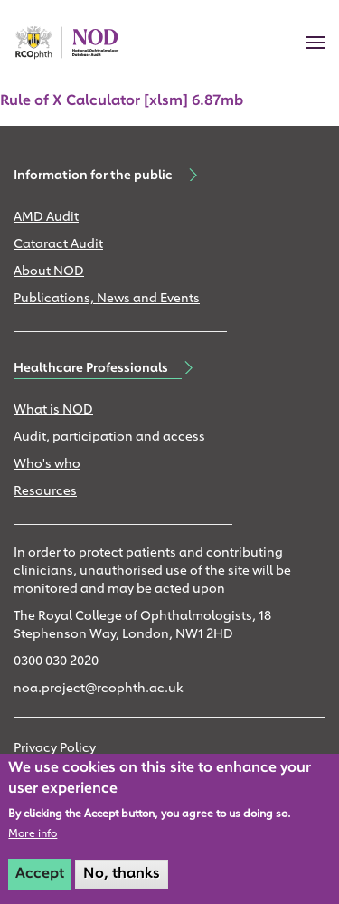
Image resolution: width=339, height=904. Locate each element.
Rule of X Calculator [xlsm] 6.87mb (121, 101)
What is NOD (53, 410)
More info (32, 834)
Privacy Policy (55, 749)
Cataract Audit (58, 245)
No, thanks (121, 874)
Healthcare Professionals (91, 368)
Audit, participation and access (109, 437)
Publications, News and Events (107, 299)
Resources (45, 492)
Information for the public (93, 175)
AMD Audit (46, 217)
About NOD (49, 272)
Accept (39, 874)
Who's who (47, 464)
